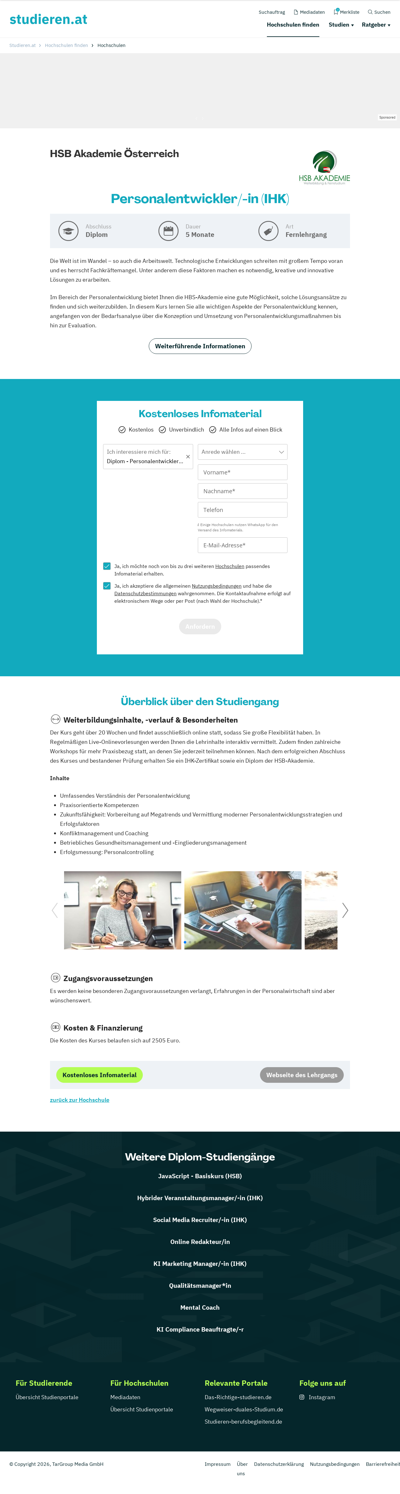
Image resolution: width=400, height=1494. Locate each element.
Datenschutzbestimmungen (145, 593)
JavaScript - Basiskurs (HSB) (200, 1176)
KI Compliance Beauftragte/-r (200, 1329)
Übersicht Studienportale (47, 1397)
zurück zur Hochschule (79, 1099)
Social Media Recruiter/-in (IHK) (200, 1219)
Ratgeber (374, 24)
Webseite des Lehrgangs (302, 1075)
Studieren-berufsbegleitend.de (243, 1421)
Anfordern (200, 626)
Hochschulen (229, 566)
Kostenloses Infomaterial (99, 1075)
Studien (339, 24)
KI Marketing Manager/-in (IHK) (200, 1263)
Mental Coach (200, 1307)
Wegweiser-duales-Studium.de (244, 1409)
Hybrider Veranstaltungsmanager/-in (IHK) (200, 1198)
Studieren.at (22, 45)
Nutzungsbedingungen (217, 586)
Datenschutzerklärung (279, 1464)
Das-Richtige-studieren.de (238, 1397)
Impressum (218, 1464)
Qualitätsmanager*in (200, 1285)
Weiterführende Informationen (200, 346)
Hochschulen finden (293, 24)
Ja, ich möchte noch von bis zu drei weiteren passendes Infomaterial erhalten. (192, 570)
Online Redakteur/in (200, 1241)
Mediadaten (125, 1397)
